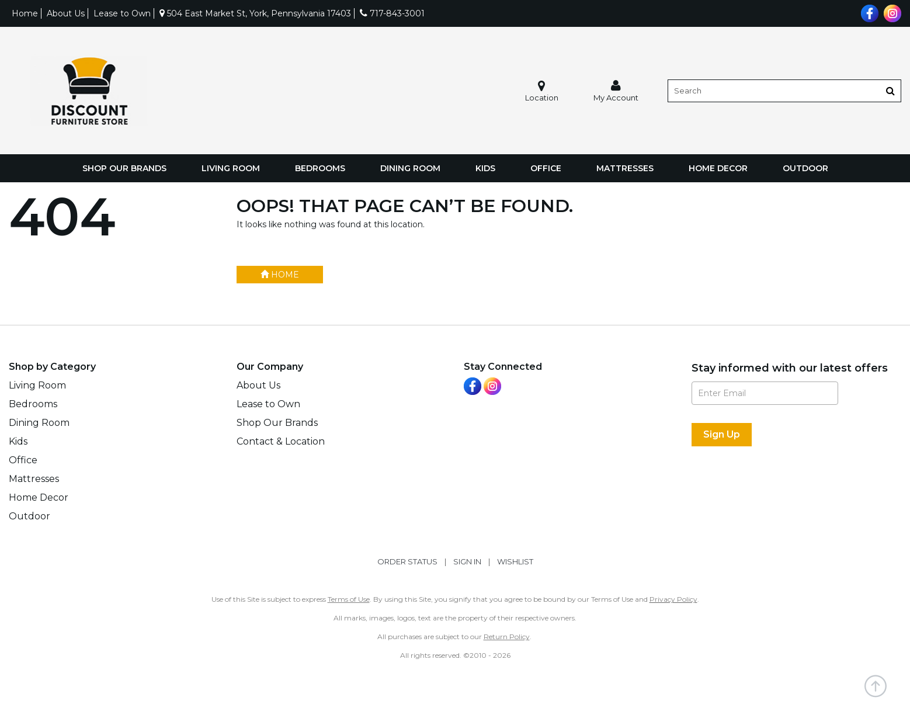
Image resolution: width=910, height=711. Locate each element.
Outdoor (805, 168)
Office (545, 168)
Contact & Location (281, 441)
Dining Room (410, 168)
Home (25, 13)
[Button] (890, 91)
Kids (485, 168)
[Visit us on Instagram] (891, 12)
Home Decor (718, 168)
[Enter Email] (765, 393)
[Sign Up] (722, 434)
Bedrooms (320, 168)
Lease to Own (122, 13)
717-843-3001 (392, 13)
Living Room (231, 168)
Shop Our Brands (124, 168)
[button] (616, 90)
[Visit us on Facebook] (868, 12)
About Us (66, 13)
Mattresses (625, 168)
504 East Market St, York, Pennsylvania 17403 (255, 13)
